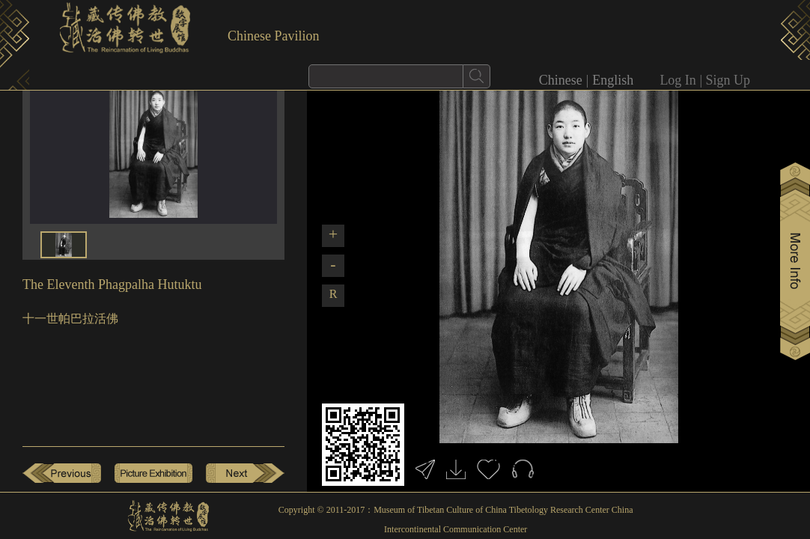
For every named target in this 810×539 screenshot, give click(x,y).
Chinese (560, 80)
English (612, 80)
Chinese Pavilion (274, 35)
